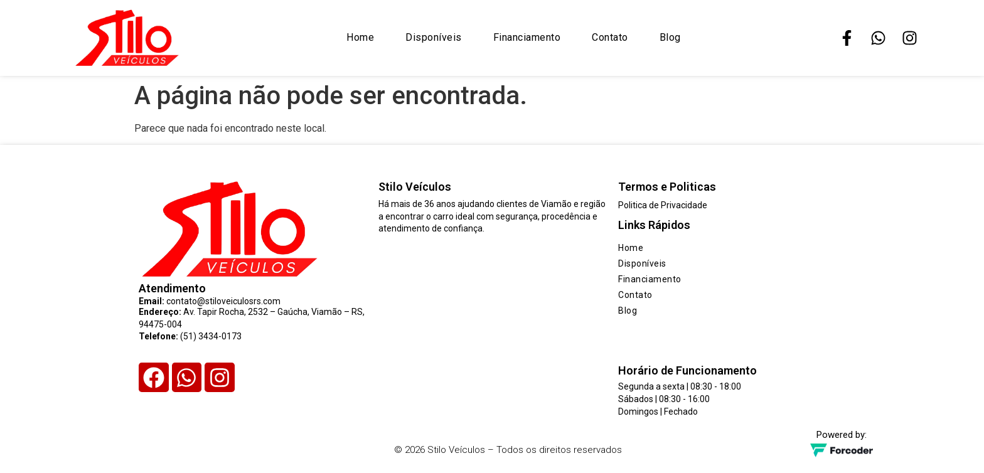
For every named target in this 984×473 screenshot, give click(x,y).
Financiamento (527, 37)
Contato (610, 37)
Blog (670, 37)
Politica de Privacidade (662, 205)
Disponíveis (433, 37)
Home (360, 37)
